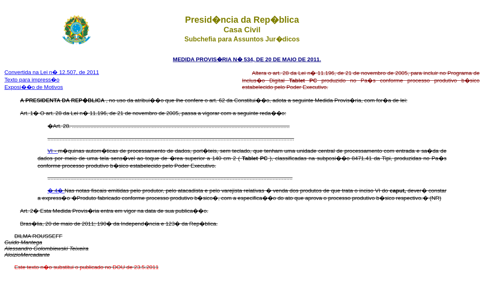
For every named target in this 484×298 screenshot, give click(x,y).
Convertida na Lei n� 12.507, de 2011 (52, 72)
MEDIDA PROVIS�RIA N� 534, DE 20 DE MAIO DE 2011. (247, 59)
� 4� (56, 190)
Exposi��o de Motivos (34, 87)
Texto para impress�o (32, 80)
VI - (53, 151)
